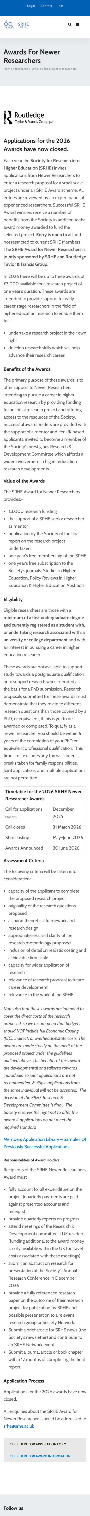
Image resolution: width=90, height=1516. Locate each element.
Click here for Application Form (38, 1444)
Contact (46, 6)
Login (31, 6)
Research (21, 68)
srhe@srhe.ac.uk (19, 1426)
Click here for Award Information (40, 1456)
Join (60, 6)
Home (8, 68)
